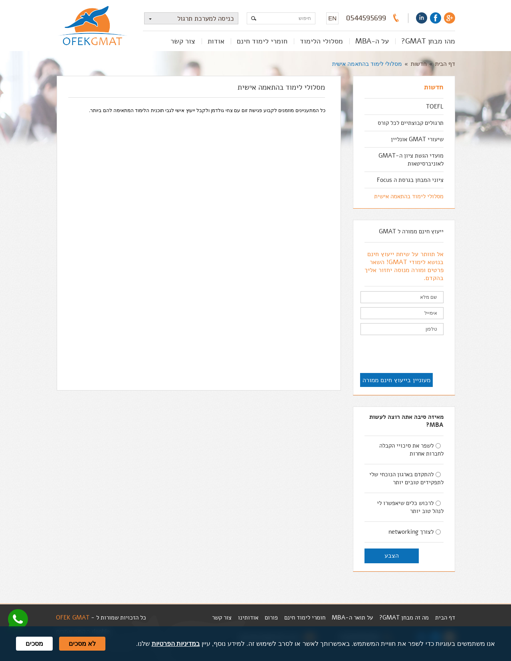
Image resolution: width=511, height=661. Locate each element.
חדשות (419, 64)
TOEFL (435, 106)
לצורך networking (414, 532)
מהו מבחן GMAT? (428, 41)
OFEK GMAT (72, 618)
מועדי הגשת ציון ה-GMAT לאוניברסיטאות (411, 160)
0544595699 (366, 18)
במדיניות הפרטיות (176, 643)
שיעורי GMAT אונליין (417, 139)
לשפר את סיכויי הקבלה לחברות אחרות (411, 450)
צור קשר (182, 41)
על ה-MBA (372, 41)
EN (332, 18)
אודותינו (248, 618)
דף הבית (445, 64)
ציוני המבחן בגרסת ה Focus (410, 180)
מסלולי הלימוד (321, 41)
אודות (216, 41)
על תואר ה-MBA (352, 618)
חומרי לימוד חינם (262, 41)
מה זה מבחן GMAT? (404, 618)
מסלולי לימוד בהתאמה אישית (367, 64)
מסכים (34, 643)
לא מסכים (82, 643)
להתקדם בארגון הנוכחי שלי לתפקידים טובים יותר (406, 478)
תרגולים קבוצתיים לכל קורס (411, 123)
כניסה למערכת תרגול (189, 18)
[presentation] (383, 354)
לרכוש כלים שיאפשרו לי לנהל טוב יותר (410, 507)
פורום (271, 618)
